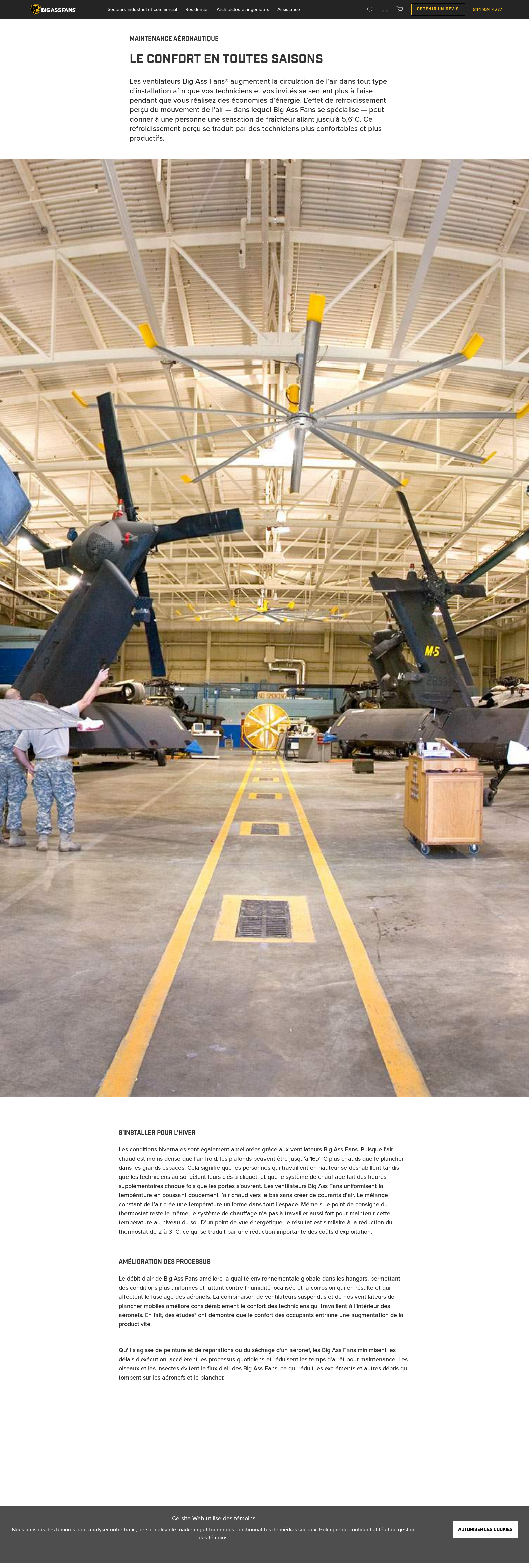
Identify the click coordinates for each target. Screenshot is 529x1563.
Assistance (288, 9)
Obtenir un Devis (438, 9)
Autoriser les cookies (485, 1530)
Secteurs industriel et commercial (142, 9)
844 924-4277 (487, 9)
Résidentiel (196, 9)
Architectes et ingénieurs (243, 9)
